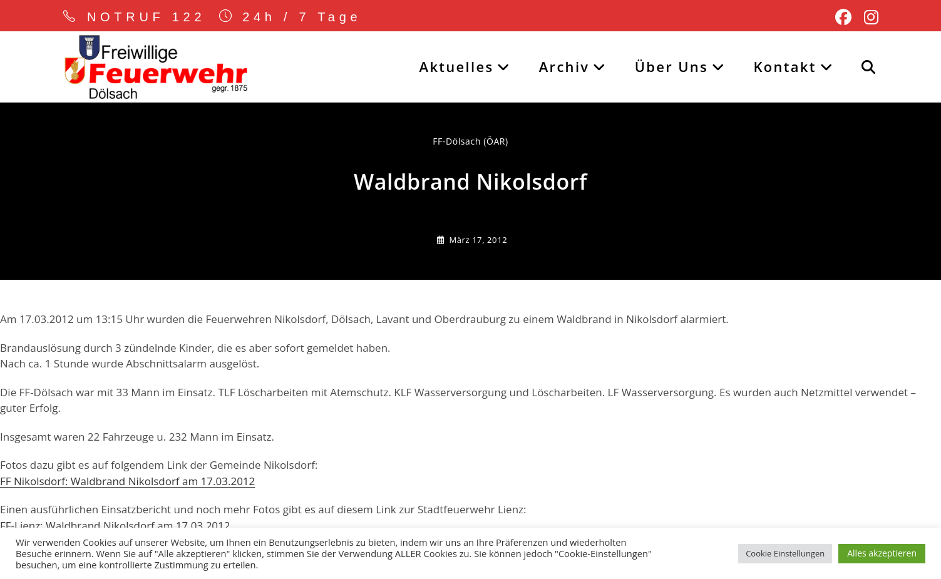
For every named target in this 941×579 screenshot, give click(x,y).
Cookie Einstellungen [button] (785, 553)
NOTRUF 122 (146, 17)
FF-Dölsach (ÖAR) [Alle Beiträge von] (470, 141)
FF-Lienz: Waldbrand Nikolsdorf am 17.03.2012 (115, 525)
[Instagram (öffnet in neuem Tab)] (868, 17)
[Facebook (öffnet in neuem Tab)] (843, 17)
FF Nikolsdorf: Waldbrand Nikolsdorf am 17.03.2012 (127, 481)
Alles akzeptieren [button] (882, 553)
